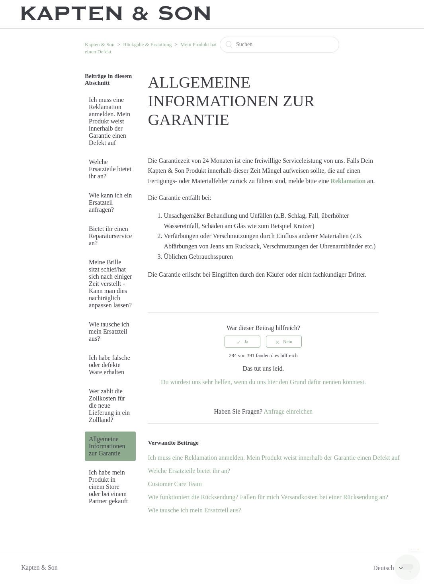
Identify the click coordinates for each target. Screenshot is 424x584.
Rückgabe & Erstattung (147, 44)
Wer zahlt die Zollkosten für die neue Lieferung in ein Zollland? (109, 405)
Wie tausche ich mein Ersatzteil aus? (109, 331)
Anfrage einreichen (288, 411)
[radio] (242, 342)
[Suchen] (279, 45)
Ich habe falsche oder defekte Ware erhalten (109, 364)
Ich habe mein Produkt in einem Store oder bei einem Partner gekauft (108, 486)
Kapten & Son (99, 44)
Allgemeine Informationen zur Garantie (107, 446)
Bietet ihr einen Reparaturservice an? (110, 235)
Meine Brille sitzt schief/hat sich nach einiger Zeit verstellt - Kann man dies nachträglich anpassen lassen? (110, 284)
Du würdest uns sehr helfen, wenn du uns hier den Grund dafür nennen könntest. (263, 382)
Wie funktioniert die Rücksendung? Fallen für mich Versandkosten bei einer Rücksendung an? (268, 497)
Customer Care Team (174, 483)
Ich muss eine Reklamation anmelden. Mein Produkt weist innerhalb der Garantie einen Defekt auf (109, 121)
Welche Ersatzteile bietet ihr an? (110, 169)
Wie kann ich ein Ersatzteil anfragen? (110, 202)
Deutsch (384, 567)
